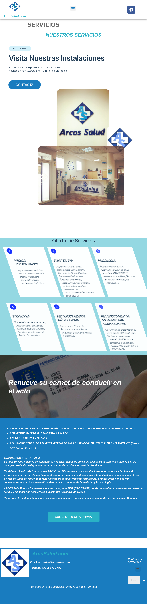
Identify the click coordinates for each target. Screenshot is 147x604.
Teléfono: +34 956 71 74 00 (45, 568)
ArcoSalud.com (14, 16)
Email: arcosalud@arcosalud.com (50, 562)
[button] (73, 8)
